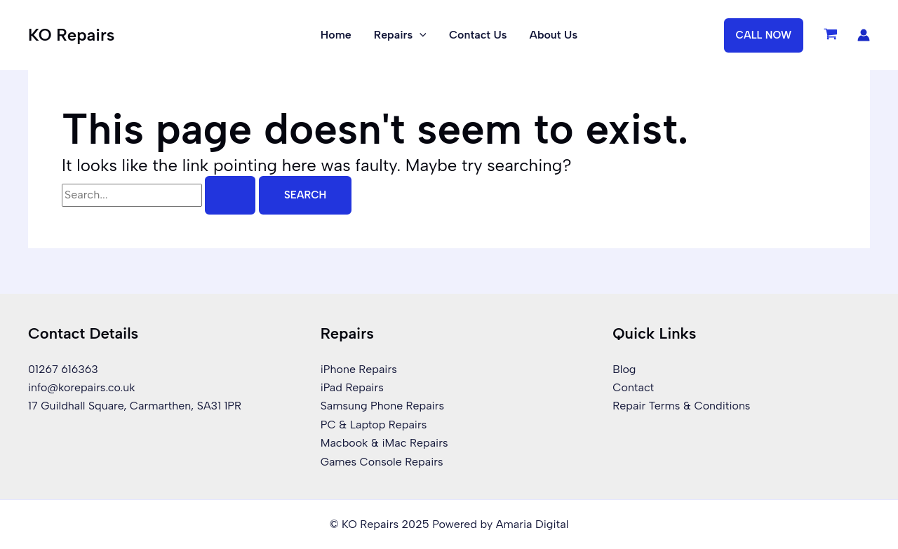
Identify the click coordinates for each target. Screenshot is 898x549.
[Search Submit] (230, 195)
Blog (624, 369)
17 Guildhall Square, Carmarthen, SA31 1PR (135, 405)
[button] (764, 35)
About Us (554, 34)
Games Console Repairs (382, 461)
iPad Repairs (352, 387)
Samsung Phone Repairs (383, 405)
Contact (633, 387)
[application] (420, 35)
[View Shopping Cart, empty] (830, 35)
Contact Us (478, 34)
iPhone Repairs (359, 369)
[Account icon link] (863, 35)
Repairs (400, 35)
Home (336, 34)
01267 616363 (63, 369)
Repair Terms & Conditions (681, 405)
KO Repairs (71, 35)
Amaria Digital (532, 524)
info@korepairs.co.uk (81, 387)
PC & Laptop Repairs (374, 424)
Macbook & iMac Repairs (385, 442)
